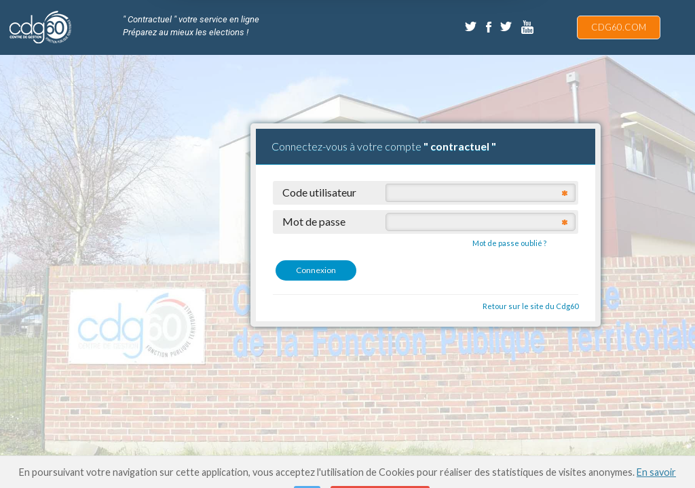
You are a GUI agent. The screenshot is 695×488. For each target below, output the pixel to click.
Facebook (489, 27)
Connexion (316, 270)
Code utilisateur (319, 192)
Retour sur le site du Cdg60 (530, 306)
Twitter (471, 27)
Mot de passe (313, 221)
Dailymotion (528, 27)
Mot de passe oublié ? (509, 243)
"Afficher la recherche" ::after (679, 22)
